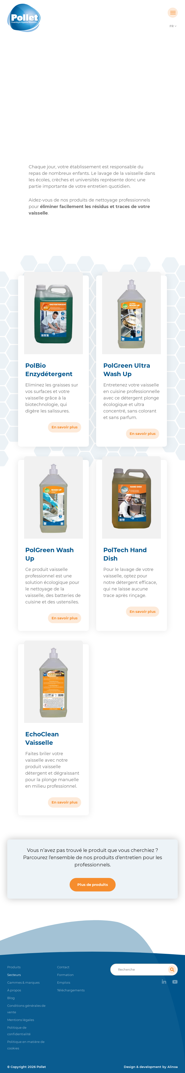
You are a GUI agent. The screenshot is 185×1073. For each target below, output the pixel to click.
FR (172, 26)
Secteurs (44, 104)
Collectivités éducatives (78, 104)
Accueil (23, 104)
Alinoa (172, 1067)
